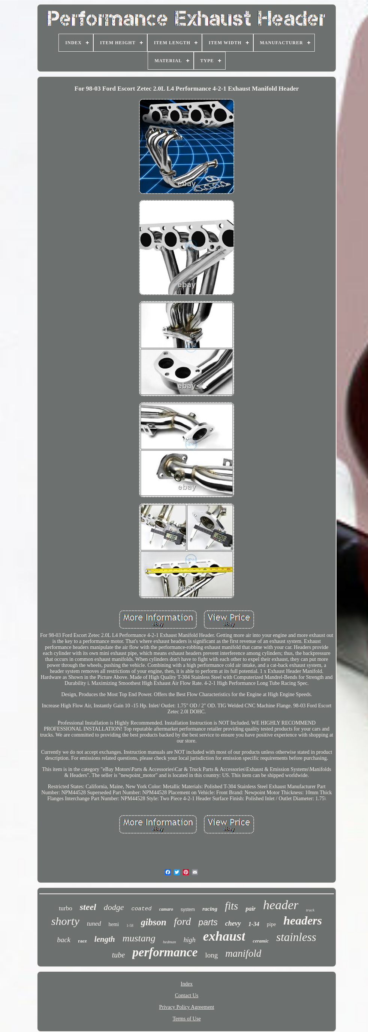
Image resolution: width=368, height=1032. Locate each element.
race (82, 941)
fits (231, 906)
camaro (166, 909)
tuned (94, 923)
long (211, 955)
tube (118, 955)
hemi (114, 924)
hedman (169, 942)
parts (208, 922)
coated (142, 909)
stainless (296, 937)
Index (187, 984)
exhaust (224, 936)
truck (310, 910)
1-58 (130, 925)
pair (250, 908)
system (188, 909)
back (63, 940)
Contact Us (187, 995)
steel (88, 907)
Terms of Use (186, 1019)
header (280, 905)
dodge (114, 907)
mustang (139, 938)
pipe (271, 924)
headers (302, 920)
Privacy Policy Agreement (186, 1007)
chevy (233, 923)
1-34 (253, 924)
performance (164, 952)
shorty (65, 921)
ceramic (261, 941)
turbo (65, 908)
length (104, 939)
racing (209, 909)
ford (182, 921)
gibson (153, 922)
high (190, 940)
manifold (243, 953)
